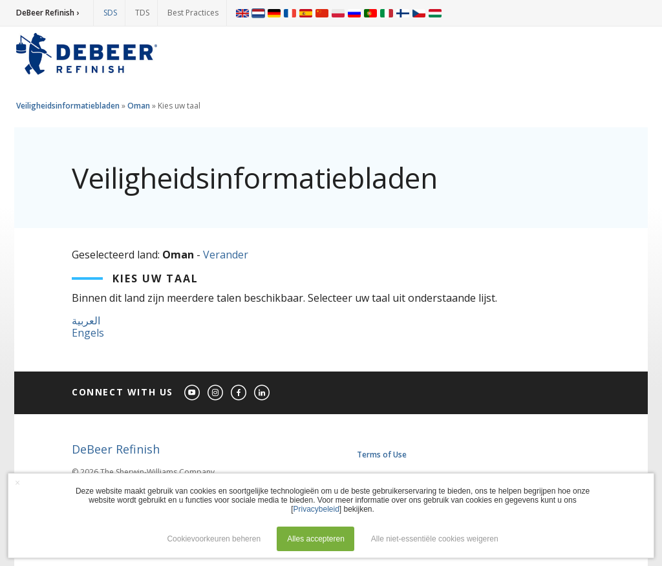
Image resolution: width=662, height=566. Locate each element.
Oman (138, 105)
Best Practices (193, 12)
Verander (225, 254)
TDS (142, 12)
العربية (86, 320)
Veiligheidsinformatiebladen (68, 105)
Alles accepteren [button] (316, 538)
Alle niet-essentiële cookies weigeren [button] (434, 538)
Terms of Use (382, 454)
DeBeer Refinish (116, 449)
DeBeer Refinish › (47, 12)
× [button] (17, 482)
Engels (88, 333)
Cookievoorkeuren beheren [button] (214, 538)
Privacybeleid (316, 509)
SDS (110, 12)
